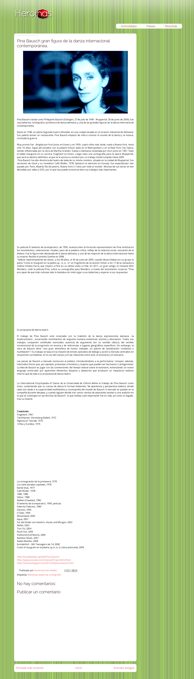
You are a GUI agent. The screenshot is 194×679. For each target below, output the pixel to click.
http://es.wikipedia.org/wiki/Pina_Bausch (38, 556)
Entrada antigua (124, 668)
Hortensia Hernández (46, 570)
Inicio (78, 668)
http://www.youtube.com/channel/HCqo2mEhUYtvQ (44, 560)
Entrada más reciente (30, 668)
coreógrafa (55, 574)
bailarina (43, 574)
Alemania (32, 574)
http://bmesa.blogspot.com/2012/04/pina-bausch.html (45, 563)
